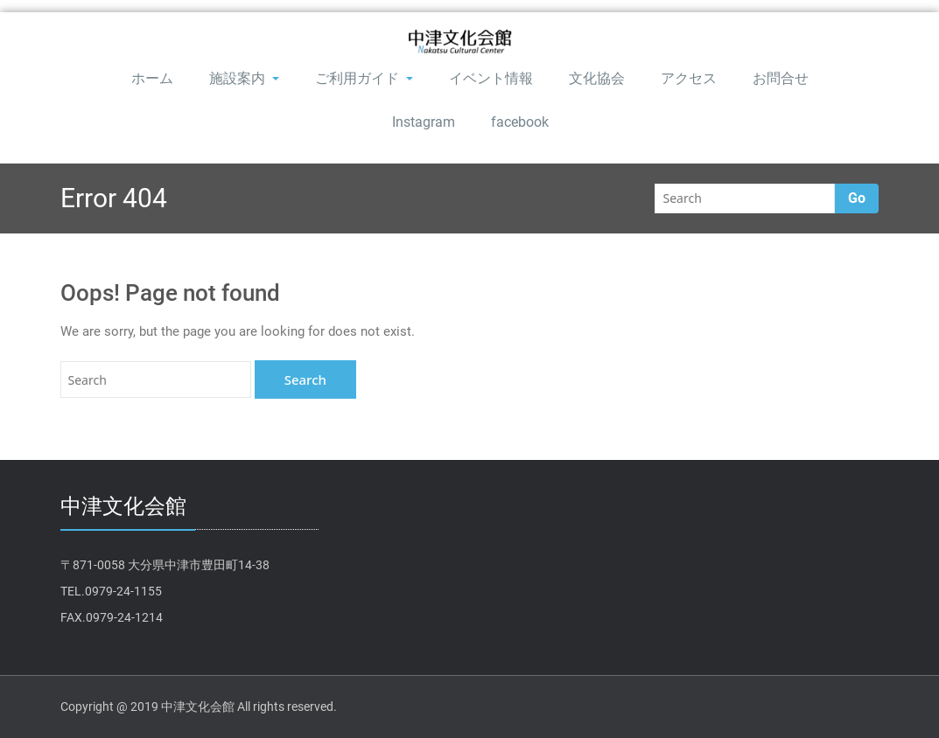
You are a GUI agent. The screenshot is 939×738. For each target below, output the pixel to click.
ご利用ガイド (364, 78)
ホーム (152, 78)
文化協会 (597, 78)
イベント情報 (491, 78)
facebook (520, 122)
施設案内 (244, 78)
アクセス (689, 78)
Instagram (423, 122)
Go (856, 198)
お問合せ (781, 78)
